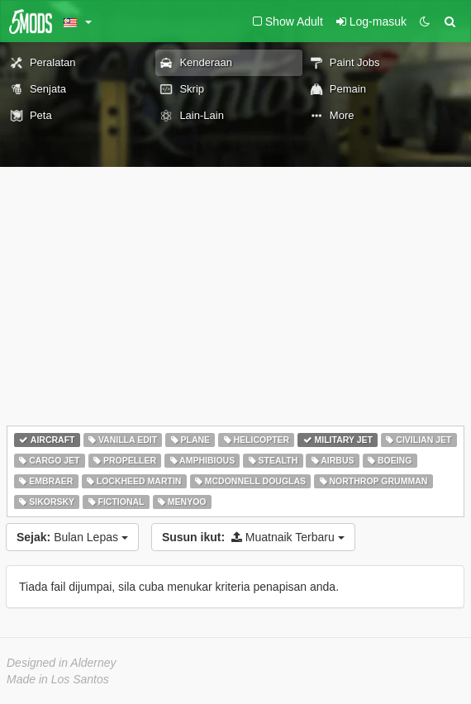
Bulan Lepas (72, 537)
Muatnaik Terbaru (253, 537)
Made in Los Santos (58, 679)
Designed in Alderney (62, 662)
